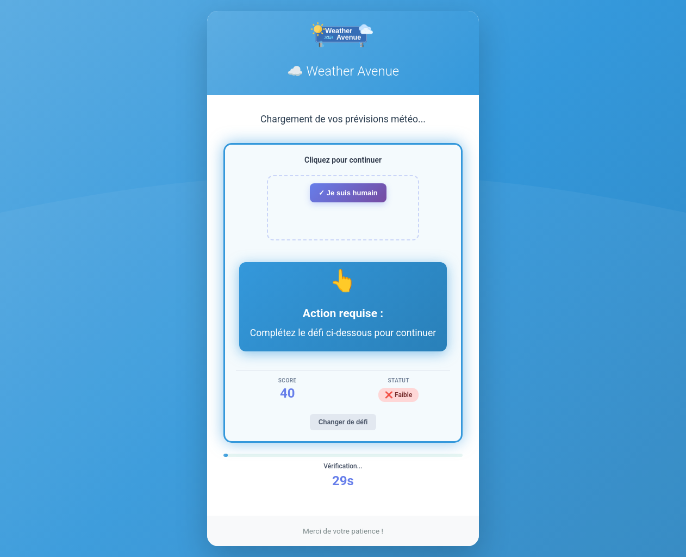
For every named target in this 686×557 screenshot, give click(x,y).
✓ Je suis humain (348, 193)
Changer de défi (343, 422)
